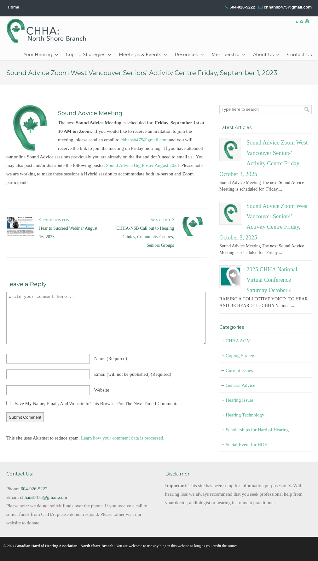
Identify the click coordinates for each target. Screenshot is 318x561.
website (101, 390)
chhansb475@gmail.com (288, 7)
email (132, 374)
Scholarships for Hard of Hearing (257, 429)
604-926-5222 (242, 7)
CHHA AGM (238, 340)
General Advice (240, 385)
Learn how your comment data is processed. (123, 437)
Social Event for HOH (247, 444)
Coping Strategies (242, 355)
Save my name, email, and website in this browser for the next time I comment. (96, 403)
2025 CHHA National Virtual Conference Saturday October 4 (272, 280)
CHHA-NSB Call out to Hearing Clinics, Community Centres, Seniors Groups (145, 237)
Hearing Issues (240, 400)
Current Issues (239, 370)
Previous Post (55, 220)
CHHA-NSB (48, 31)
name (110, 358)
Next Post (162, 220)
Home (13, 7)
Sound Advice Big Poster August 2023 (142, 165)
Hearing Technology (245, 414)
